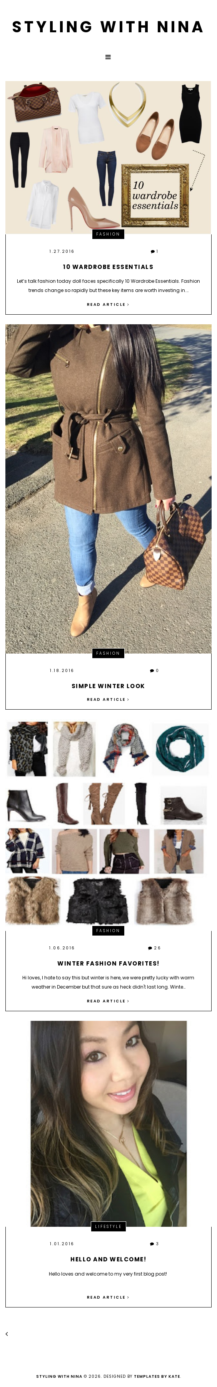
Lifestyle (108, 1226)
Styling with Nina (108, 27)
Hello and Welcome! (108, 1259)
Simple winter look (108, 686)
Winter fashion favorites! (108, 963)
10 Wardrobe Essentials (108, 267)
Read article (108, 304)
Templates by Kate (157, 1376)
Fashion (108, 234)
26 (155, 948)
